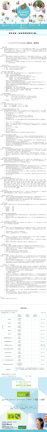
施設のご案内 (16, 407)
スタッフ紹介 (21, 407)
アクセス (35, 407)
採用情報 (26, 407)
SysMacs (32, 430)
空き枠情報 (31, 407)
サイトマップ (29, 408)
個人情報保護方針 (23, 408)
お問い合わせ (17, 408)
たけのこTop (35, 408)
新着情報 (11, 408)
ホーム (11, 407)
